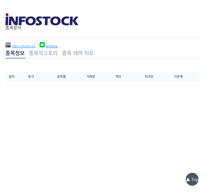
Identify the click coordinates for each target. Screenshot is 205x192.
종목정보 (15, 53)
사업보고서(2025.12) (23, 46)
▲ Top (192, 179)
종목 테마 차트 (78, 53)
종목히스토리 (43, 53)
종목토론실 (52, 46)
